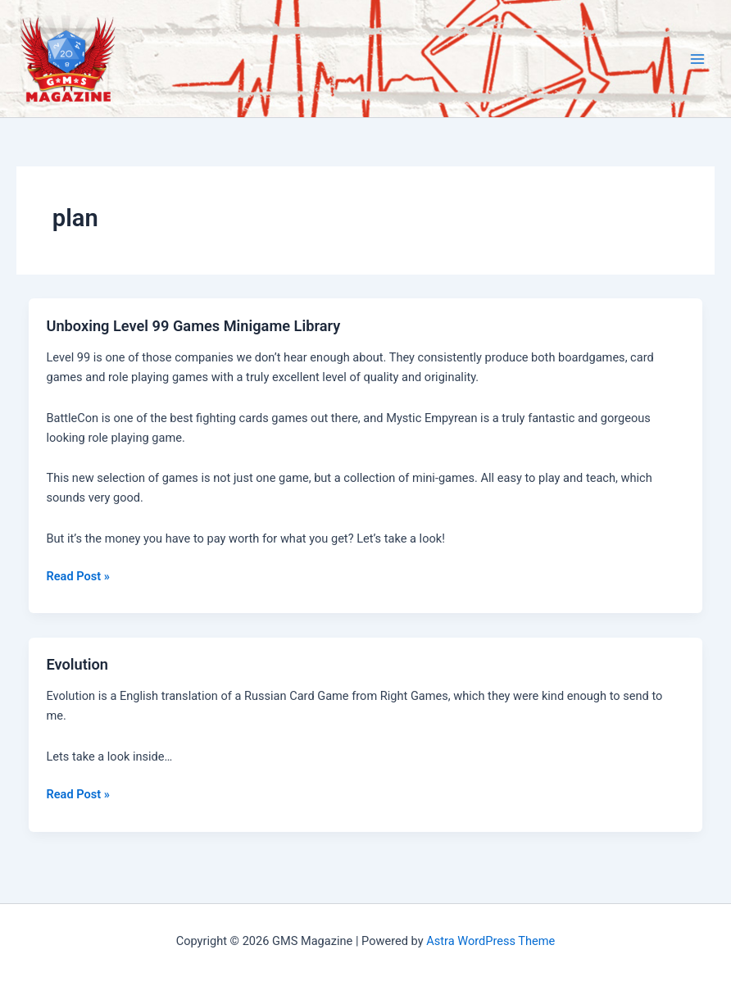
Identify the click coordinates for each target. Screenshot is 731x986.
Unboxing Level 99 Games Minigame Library (193, 325)
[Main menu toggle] (697, 59)
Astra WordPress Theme (490, 941)
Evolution (77, 664)
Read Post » (77, 576)
